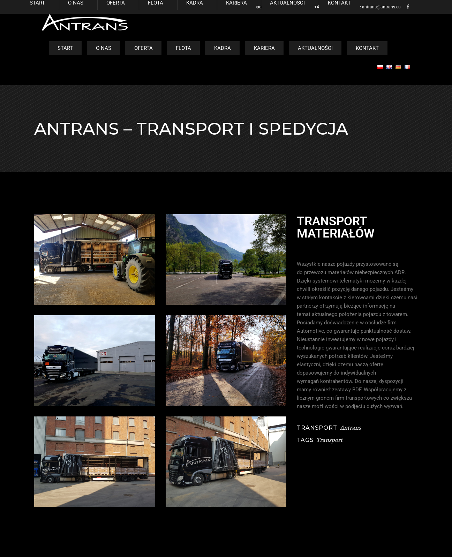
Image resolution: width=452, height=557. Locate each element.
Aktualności (315, 48)
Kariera (264, 48)
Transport (329, 440)
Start (65, 48)
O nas (103, 48)
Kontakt (367, 48)
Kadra (222, 48)
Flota (183, 48)
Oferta (143, 48)
